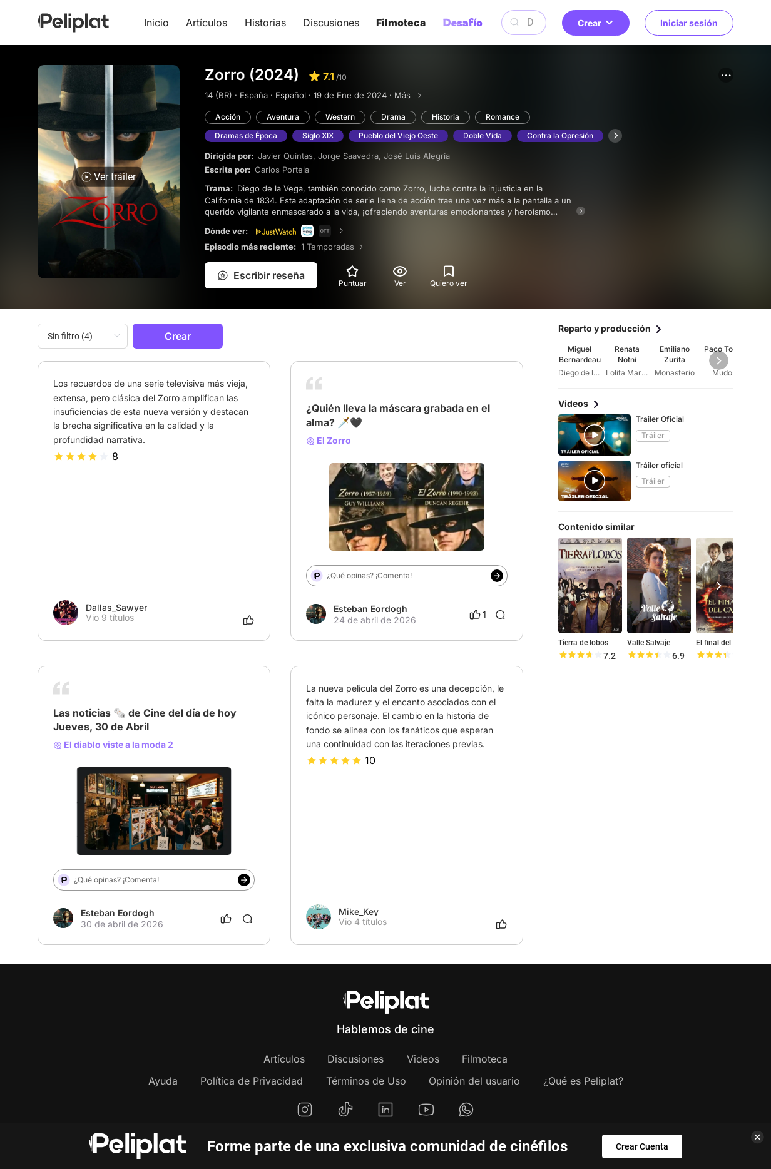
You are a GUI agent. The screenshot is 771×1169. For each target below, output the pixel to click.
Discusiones (331, 22)
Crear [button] (596, 23)
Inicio (156, 22)
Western (340, 116)
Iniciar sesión (689, 23)
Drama (393, 116)
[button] (725, 75)
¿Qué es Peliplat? (583, 1081)
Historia (445, 116)
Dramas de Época (246, 135)
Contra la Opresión (560, 135)
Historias (265, 22)
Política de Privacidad (251, 1081)
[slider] (81, 456)
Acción (227, 116)
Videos (423, 1059)
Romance (502, 116)
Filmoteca (401, 22)
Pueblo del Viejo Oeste (398, 135)
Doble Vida (482, 135)
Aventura (283, 116)
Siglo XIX (318, 135)
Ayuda (163, 1081)
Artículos (206, 22)
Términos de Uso (366, 1081)
